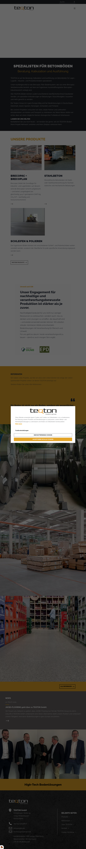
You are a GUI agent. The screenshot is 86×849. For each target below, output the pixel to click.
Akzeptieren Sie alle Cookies (43, 439)
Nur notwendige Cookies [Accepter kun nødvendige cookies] (43, 435)
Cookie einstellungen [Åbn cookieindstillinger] (22, 430)
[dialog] (43, 424)
